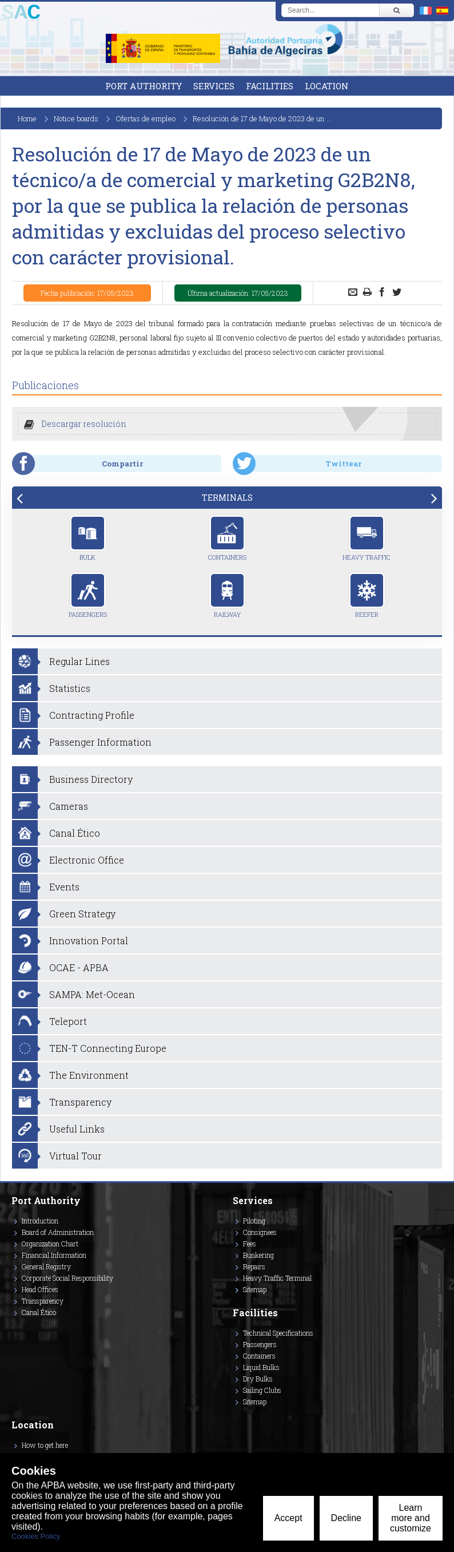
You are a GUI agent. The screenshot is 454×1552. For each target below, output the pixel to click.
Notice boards (76, 118)
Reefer (366, 595)
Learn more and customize (410, 1518)
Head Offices (40, 1289)
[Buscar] (396, 10)
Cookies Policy (35, 1536)
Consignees (260, 1232)
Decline (346, 1518)
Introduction (40, 1220)
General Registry (46, 1266)
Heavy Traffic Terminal (277, 1277)
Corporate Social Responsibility (67, 1277)
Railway (227, 595)
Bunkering (258, 1255)
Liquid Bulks (261, 1367)
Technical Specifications (278, 1332)
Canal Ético (39, 1312)
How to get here (45, 1445)
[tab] (227, 497)
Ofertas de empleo (146, 118)
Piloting (254, 1220)
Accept (288, 1518)
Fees (249, 1243)
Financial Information (54, 1255)
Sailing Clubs (262, 1390)
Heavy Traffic (367, 537)
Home (27, 118)
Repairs (254, 1266)
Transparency (42, 1300)
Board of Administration (58, 1232)
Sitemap (254, 1289)
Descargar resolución (83, 423)
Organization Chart (50, 1243)
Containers (227, 537)
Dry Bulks (258, 1378)
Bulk (87, 537)
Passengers (88, 595)
